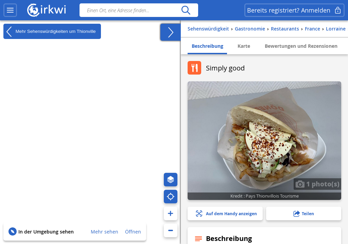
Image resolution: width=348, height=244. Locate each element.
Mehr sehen (104, 231)
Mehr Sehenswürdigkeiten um (49, 31)
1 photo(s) (317, 183)
